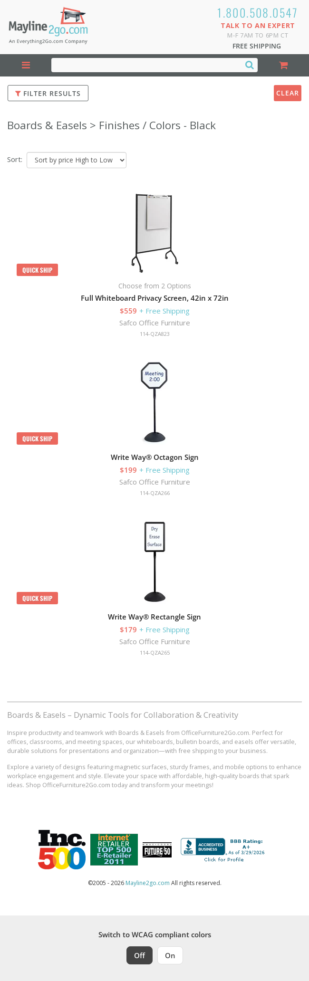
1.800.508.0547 (258, 12)
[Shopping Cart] (283, 65)
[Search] (249, 64)
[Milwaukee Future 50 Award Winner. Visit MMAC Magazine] (157, 849)
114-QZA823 (155, 333)
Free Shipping (256, 45)
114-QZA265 (155, 652)
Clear (287, 92)
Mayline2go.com (148, 883)
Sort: (14, 159)
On (170, 955)
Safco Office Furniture (154, 322)
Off (139, 955)
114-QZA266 (155, 492)
